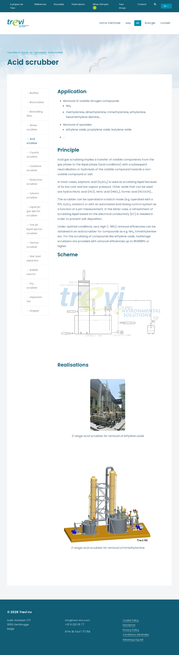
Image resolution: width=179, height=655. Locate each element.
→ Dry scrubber (32, 286)
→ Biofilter (33, 93)
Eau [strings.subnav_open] (128, 23)
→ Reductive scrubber (34, 182)
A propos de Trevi (16, 6)
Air (31, 52)
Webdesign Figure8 (133, 639)
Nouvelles (59, 4)
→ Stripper (33, 310)
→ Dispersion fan (34, 299)
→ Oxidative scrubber (34, 168)
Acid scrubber (55, 52)
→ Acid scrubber (32, 141)
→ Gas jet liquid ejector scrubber (34, 229)
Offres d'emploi (100, 6)
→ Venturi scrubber (32, 245)
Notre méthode (109, 23)
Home (25, 52)
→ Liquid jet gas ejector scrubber (33, 211)
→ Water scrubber (32, 127)
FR (166, 6)
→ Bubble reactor (32, 272)
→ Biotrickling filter (35, 114)
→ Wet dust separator (34, 258)
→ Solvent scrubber (33, 195)
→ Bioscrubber (35, 102)
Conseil (165, 23)
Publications (78, 4)
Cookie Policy (131, 620)
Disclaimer (129, 625)
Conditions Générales (136, 634)
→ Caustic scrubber (33, 155)
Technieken (40, 52)
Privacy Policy (131, 630)
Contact (141, 4)
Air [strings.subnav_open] (137, 23)
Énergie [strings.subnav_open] (150, 23)
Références (40, 4)
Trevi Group (122, 6)
